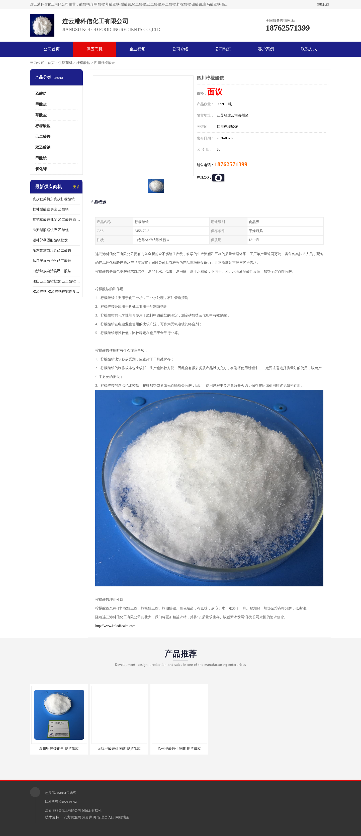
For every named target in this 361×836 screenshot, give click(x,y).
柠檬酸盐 (83, 63)
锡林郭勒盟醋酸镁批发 (50, 240)
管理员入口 (106, 817)
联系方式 (309, 49)
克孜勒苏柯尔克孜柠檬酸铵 (54, 199)
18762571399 (230, 164)
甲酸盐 (41, 104)
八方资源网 (72, 817)
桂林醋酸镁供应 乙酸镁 (51, 209)
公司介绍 (180, 49)
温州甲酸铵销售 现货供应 (59, 749)
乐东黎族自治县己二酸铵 (52, 250)
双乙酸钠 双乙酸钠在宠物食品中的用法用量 (56, 291)
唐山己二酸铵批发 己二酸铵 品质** (56, 281)
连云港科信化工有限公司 (63, 810)
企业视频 (137, 49)
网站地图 (122, 817)
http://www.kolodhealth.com (115, 626)
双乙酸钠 (42, 147)
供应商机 (94, 49)
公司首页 (52, 49)
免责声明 (89, 817)
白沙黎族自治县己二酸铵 (52, 271)
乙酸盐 (41, 93)
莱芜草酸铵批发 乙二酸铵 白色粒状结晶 (56, 220)
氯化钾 (41, 169)
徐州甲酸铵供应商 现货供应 (179, 749)
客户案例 (266, 49)
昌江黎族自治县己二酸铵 (52, 261)
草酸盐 (41, 115)
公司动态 (223, 49)
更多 (76, 187)
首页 (51, 63)
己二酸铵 (42, 137)
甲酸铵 (41, 158)
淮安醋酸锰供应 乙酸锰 (51, 230)
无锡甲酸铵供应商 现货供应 (119, 749)
